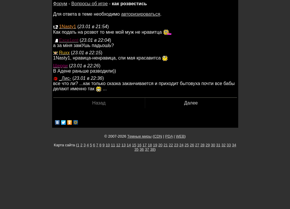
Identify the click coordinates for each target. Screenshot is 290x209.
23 (176, 145)
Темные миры (139, 136)
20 (160, 145)
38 (152, 149)
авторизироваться (140, 14)
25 (187, 145)
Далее (191, 102)
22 (171, 145)
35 (136, 149)
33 (229, 145)
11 (113, 145)
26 (192, 145)
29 (208, 145)
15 (134, 145)
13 (123, 145)
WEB (180, 136)
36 (142, 149)
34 (234, 145)
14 (129, 145)
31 (218, 145)
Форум (60, 3)
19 (155, 145)
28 (202, 145)
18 (150, 145)
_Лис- (65, 78)
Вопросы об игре (89, 3)
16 (139, 145)
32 (223, 145)
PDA (169, 136)
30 (213, 145)
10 (108, 145)
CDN (158, 136)
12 (118, 145)
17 (145, 145)
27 (197, 145)
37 (147, 149)
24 (181, 145)
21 (165, 145)
